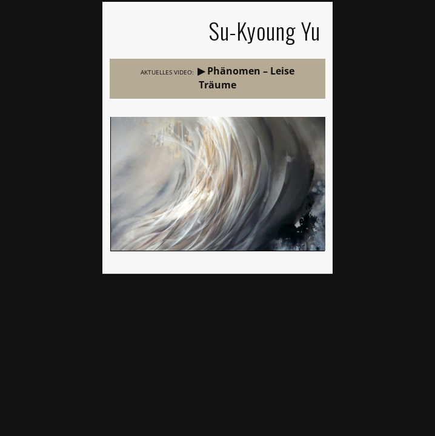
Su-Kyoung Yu (264, 30)
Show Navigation (127, 32)
